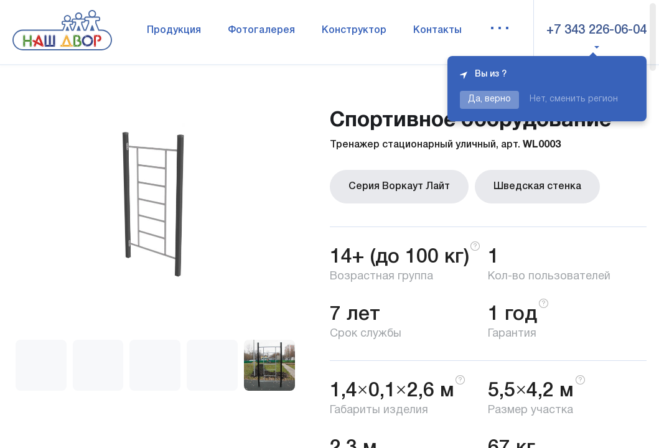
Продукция (174, 30)
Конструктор (354, 30)
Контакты (437, 30)
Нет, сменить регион (574, 99)
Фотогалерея (261, 30)
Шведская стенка (537, 186)
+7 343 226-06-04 (596, 30)
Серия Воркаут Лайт (399, 186)
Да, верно (489, 99)
